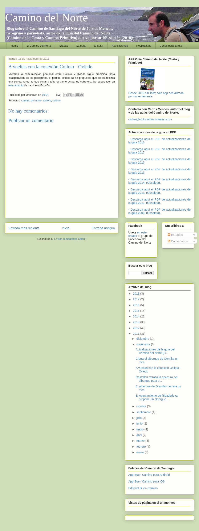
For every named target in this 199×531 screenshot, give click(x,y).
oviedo (57, 100)
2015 (136, 310)
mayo (140, 429)
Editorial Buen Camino (143, 488)
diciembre (143, 338)
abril (139, 435)
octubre (141, 406)
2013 (136, 322)
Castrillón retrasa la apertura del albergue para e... (157, 378)
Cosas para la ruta (171, 45)
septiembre (144, 412)
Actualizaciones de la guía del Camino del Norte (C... (155, 351)
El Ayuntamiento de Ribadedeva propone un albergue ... (157, 397)
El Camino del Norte (39, 45)
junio (139, 423)
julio (139, 418)
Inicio (65, 228)
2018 (136, 293)
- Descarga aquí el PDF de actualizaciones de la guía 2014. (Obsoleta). (159, 181)
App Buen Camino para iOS (146, 481)
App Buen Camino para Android (149, 474)
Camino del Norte (46, 17)
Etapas (64, 45)
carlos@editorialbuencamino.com (150, 119)
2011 (136, 333)
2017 (136, 299)
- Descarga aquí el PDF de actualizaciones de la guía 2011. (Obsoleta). (159, 201)
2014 (136, 316)
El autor (98, 45)
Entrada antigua (103, 228)
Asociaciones (120, 45)
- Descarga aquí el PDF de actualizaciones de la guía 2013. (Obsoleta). (159, 191)
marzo (140, 440)
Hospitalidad (143, 45)
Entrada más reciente (24, 228)
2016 (136, 305)
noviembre (143, 344)
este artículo (15, 85)
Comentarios (178, 241)
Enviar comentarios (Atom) (70, 238)
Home (14, 45)
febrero (141, 446)
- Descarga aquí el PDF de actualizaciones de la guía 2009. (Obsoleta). (159, 211)
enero (140, 452)
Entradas (175, 234)
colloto (47, 100)
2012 (136, 328)
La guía (80, 45)
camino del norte (31, 100)
